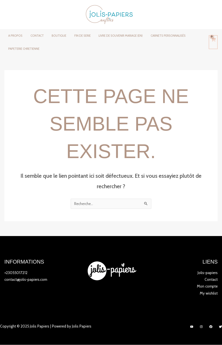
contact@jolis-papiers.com (25, 279)
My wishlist (209, 293)
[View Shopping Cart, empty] (213, 42)
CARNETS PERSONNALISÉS (155, 35)
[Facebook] (210, 326)
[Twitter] (220, 326)
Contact (33, 35)
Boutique (53, 35)
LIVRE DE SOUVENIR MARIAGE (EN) (110, 35)
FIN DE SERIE (74, 35)
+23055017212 (15, 273)
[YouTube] (191, 326)
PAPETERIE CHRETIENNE (22, 48)
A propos (14, 35)
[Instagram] (201, 326)
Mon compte (207, 286)
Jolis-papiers (208, 273)
